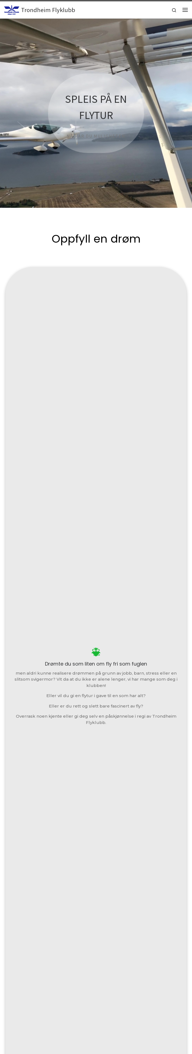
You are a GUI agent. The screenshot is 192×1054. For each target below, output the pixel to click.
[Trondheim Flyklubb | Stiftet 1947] (11, 9)
